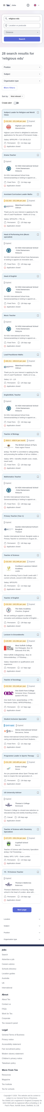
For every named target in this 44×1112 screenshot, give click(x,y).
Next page (21, 910)
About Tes (6, 999)
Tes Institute (7, 1084)
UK (3, 983)
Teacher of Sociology (12, 680)
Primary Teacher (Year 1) (14, 516)
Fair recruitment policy (11, 1049)
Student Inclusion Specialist (15, 719)
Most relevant (17, 96)
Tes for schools (8, 1089)
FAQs (4, 1009)
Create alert (7, 103)
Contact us (6, 1004)
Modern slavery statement (12, 1054)
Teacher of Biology (11, 434)
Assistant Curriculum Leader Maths (18, 194)
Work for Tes (7, 1014)
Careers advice (8, 964)
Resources (6, 1075)
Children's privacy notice (12, 1058)
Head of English (10, 276)
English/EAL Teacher (12, 395)
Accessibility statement (11, 1044)
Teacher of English (11, 598)
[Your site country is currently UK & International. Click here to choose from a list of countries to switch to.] (36, 5)
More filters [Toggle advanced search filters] (9, 88)
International (7, 988)
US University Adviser (12, 792)
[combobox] (22, 18)
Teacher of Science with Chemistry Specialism (18, 830)
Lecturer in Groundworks (14, 635)
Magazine (6, 1080)
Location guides (8, 974)
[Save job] (38, 112)
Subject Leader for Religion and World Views (19, 113)
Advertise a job (8, 959)
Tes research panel (10, 1023)
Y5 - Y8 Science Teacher (13, 872)
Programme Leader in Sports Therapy (19, 756)
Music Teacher (9, 315)
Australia (5, 978)
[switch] (17, 103)
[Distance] (22, 32)
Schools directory (9, 969)
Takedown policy (9, 1063)
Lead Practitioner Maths (13, 355)
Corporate (6, 1018)
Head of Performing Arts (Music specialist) (16, 236)
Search (22, 39)
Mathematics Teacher (12, 477)
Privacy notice (8, 1039)
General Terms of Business (13, 1035)
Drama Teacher (10, 155)
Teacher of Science (11, 555)
